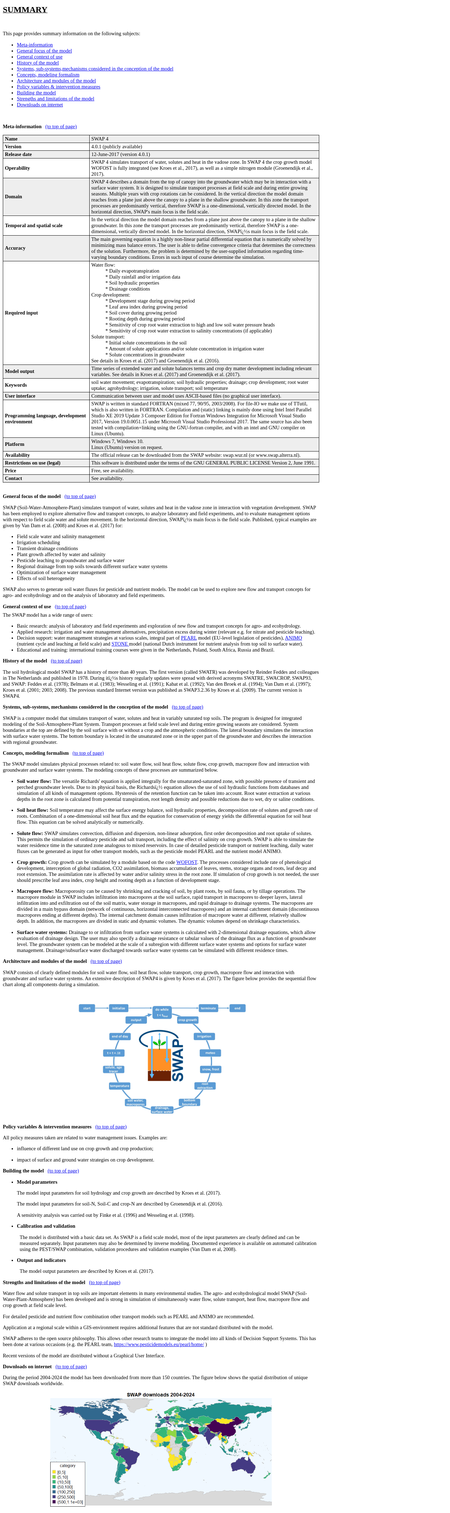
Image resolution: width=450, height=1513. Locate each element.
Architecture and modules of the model (56, 80)
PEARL (189, 638)
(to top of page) (61, 126)
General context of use (40, 57)
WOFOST (186, 862)
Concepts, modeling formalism (48, 74)
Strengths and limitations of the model (55, 98)
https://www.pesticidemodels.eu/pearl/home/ (159, 1344)
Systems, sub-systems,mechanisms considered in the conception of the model (95, 68)
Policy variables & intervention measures (58, 86)
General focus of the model (44, 51)
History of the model (38, 63)
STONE (120, 644)
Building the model (36, 92)
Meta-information (35, 45)
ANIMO (293, 638)
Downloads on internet (40, 104)
